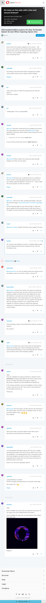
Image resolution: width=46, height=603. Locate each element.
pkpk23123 (9, 442)
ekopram (9, 400)
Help (3, 574)
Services (5, 570)
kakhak (8, 235)
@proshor (9, 123)
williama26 (9, 262)
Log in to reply (40, 30)
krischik (8, 120)
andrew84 (9, 63)
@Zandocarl (31, 125)
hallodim (9, 423)
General (6, 30)
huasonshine (10, 281)
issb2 (8, 337)
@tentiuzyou (10, 285)
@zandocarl (10, 403)
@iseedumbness (11, 266)
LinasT (8, 218)
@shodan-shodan (11, 222)
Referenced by (9, 255)
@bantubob (10, 340)
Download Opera (36, 16)
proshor (8, 38)
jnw (7, 82)
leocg (16, 255)
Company (5, 583)
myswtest (9, 315)
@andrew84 (10, 153)
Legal (4, 579)
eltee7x (8, 366)
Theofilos (9, 499)
